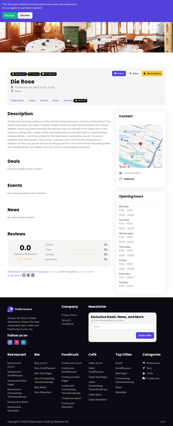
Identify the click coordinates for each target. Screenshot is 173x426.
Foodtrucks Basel (71, 398)
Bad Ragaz (121, 373)
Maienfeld (120, 392)
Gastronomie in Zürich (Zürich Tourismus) (28, 271)
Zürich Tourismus (68, 271)
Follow (119, 73)
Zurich (118, 363)
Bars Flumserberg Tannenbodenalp (44, 380)
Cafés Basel (95, 394)
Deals (32, 100)
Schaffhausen (123, 368)
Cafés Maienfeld (97, 399)
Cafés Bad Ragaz (97, 377)
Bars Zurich (40, 363)
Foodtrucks (150, 378)
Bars (147, 368)
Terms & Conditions (68, 322)
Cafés (147, 373)
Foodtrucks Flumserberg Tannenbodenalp (71, 389)
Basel (118, 387)
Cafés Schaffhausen (96, 369)
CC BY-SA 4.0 (21, 275)
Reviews (75, 100)
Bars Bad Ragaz (43, 373)
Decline (25, 15)
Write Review (152, 73)
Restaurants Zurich (14, 364)
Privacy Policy (69, 315)
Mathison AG (61, 421)
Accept (9, 15)
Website (129, 179)
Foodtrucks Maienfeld (68, 405)
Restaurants (151, 363)
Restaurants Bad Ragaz (17, 382)
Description (17, 100)
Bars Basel (40, 387)
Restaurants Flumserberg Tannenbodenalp (17, 393)
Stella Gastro (20, 309)
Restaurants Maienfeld (14, 408)
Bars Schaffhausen (44, 368)
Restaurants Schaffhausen (15, 373)
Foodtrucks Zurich (72, 363)
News (56, 100)
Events (44, 100)
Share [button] (134, 73)
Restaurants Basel (18, 402)
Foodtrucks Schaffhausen (69, 369)
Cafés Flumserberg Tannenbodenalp (97, 385)
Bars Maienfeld (42, 392)
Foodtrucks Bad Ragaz (70, 378)
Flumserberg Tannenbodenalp (124, 380)
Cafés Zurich (95, 363)
